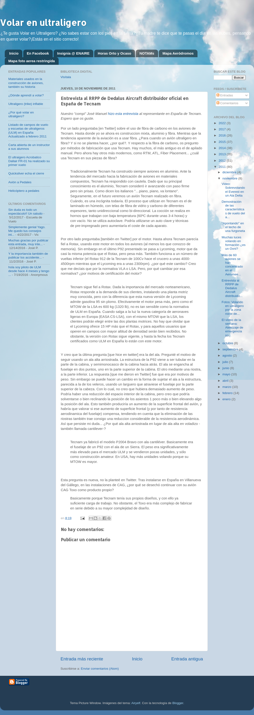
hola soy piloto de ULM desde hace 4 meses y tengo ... (28, 271)
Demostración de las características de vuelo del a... (233, 209)
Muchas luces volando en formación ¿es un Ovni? (234, 243)
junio (226, 368)
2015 (223, 142)
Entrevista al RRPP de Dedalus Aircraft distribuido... (232, 288)
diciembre (229, 172)
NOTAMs (146, 53)
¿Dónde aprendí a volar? (26, 95)
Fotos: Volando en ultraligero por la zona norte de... (233, 307)
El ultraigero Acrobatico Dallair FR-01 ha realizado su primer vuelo (29, 161)
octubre (228, 343)
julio (225, 362)
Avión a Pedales (19, 182)
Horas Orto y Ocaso (114, 53)
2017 (223, 129)
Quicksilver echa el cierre (26, 173)
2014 (223, 148)
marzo (227, 387)
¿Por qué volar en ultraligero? (21, 114)
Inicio (14, 53)
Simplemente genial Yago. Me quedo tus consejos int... (26, 230)
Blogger (177, 703)
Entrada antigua (187, 658)
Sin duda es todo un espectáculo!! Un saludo (25, 211)
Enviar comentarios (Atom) (100, 668)
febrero (228, 393)
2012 (223, 160)
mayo (226, 374)
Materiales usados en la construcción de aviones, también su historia (26, 82)
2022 (223, 123)
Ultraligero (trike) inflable (25, 104)
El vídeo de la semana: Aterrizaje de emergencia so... (232, 327)
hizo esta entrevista (123, 114)
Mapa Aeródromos (177, 53)
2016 (223, 135)
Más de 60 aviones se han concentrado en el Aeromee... (232, 264)
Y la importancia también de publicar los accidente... (28, 255)
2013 (223, 154)
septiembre (230, 349)
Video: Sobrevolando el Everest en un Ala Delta (233, 189)
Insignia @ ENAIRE (73, 53)
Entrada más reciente (82, 658)
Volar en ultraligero (43, 22)
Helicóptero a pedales (23, 191)
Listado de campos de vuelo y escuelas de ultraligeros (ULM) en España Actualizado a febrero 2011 (28, 130)
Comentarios (227, 103)
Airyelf (135, 703)
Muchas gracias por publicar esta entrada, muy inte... (28, 242)
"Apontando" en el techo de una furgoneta (233, 227)
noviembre (230, 178)
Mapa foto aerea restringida (31, 61)
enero (226, 399)
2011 (223, 167)
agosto (227, 355)
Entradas (224, 95)
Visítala (66, 77)
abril (225, 380)
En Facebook (38, 53)
